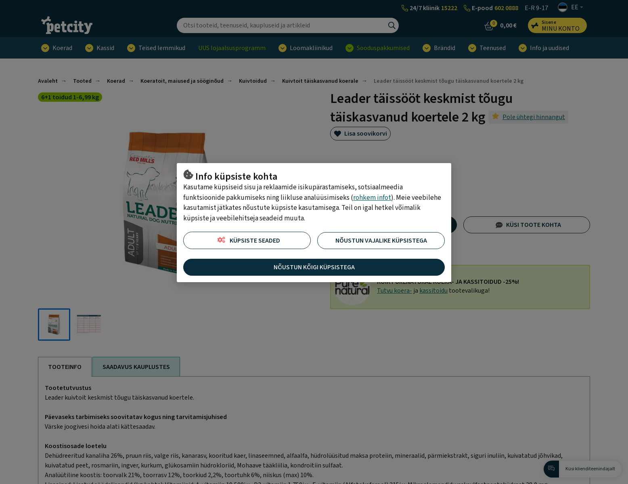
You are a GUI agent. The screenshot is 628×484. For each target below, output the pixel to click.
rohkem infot (372, 198)
